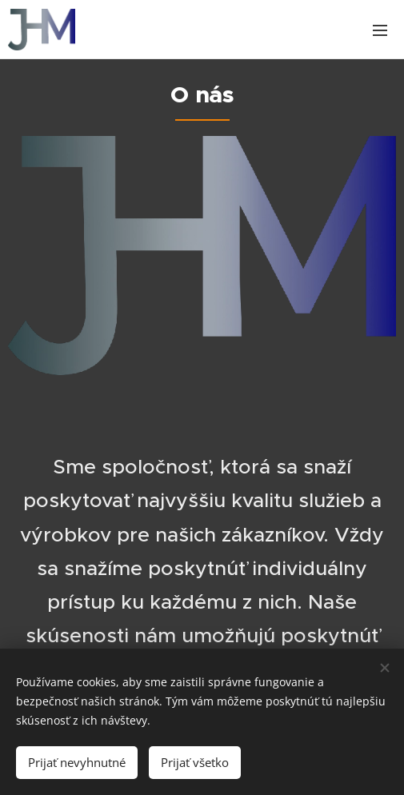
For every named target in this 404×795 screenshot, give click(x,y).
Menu (380, 30)
